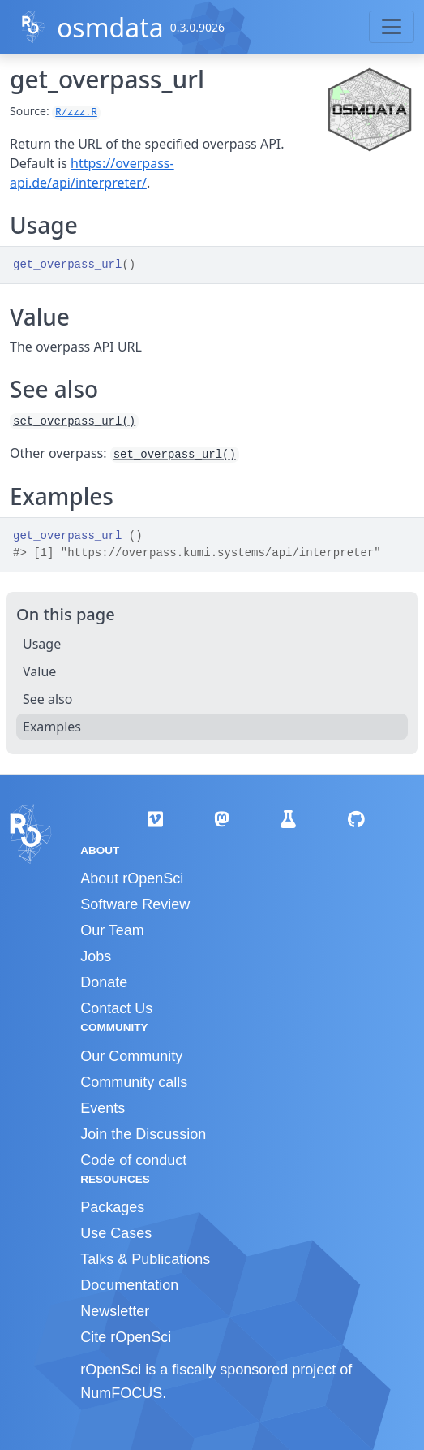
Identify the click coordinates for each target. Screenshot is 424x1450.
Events (102, 1108)
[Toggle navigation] (391, 27)
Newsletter (114, 1311)
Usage (42, 644)
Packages (112, 1207)
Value (39, 671)
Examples (52, 727)
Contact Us (116, 1008)
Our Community (131, 1056)
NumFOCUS (121, 1393)
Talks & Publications (145, 1259)
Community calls (133, 1082)
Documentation (129, 1285)
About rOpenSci (131, 878)
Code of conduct (133, 1160)
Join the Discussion (143, 1134)
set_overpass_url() (74, 421)
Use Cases (116, 1233)
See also (47, 699)
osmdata (110, 27)
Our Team (112, 930)
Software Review (135, 904)
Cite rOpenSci (125, 1337)
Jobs (95, 956)
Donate (103, 982)
